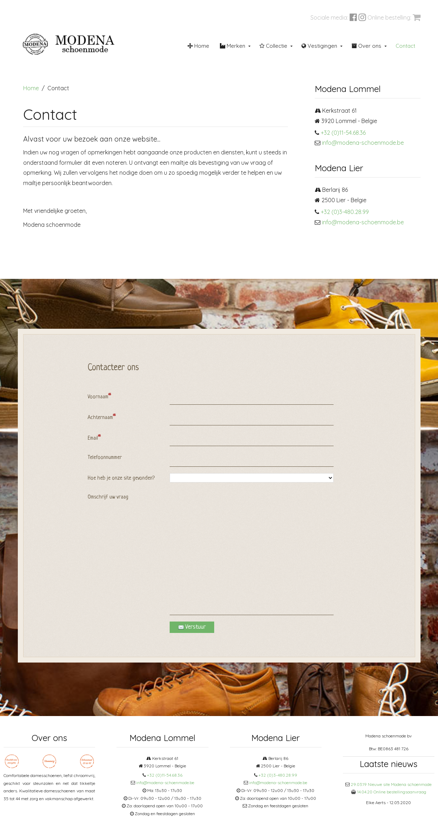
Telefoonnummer (105, 458)
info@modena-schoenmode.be (363, 142)
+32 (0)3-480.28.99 (345, 211)
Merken (232, 45)
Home (198, 45)
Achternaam (101, 417)
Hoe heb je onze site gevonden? (121, 478)
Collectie (273, 45)
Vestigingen (319, 45)
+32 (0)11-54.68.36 (343, 132)
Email (94, 437)
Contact (405, 45)
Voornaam (99, 396)
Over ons (366, 45)
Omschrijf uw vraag (108, 497)
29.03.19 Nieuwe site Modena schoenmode (391, 784)
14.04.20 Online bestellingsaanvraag (391, 791)
